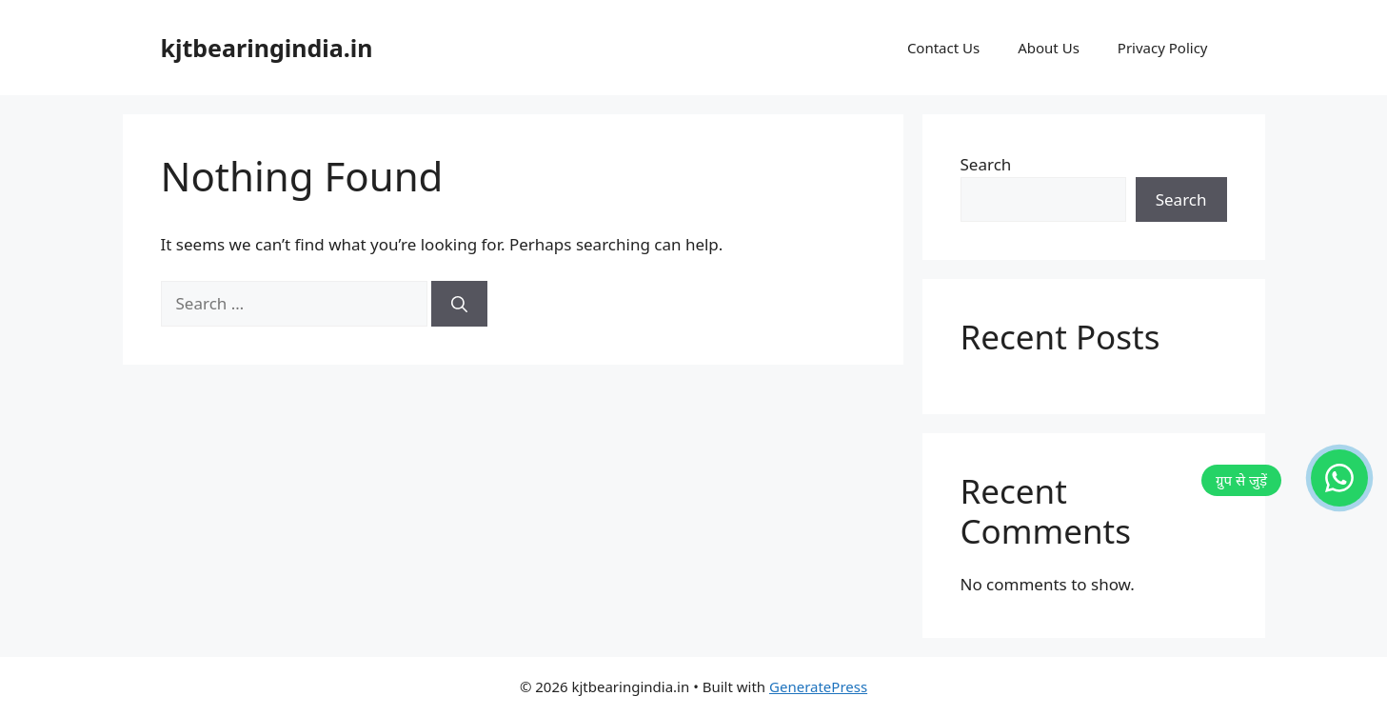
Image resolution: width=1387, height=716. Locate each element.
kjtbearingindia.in (267, 47)
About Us (1049, 47)
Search (986, 164)
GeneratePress (818, 686)
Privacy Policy (1163, 47)
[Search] (459, 304)
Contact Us (943, 47)
